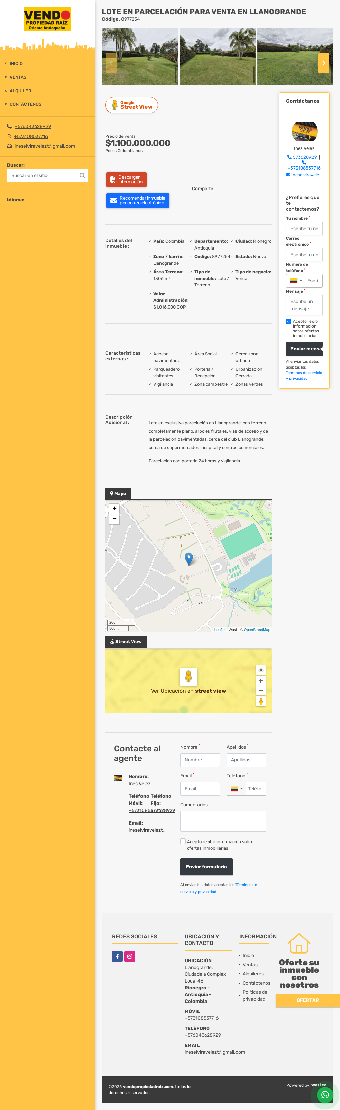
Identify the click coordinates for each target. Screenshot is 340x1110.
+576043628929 (33, 127)
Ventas (18, 77)
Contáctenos (25, 104)
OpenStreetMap (257, 630)
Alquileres (253, 974)
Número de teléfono (297, 267)
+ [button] (114, 509)
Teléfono (237, 775)
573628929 (163, 810)
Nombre (190, 747)
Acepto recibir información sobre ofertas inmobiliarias (220, 845)
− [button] (114, 519)
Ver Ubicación (169, 691)
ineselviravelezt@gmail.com (45, 146)
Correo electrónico (298, 241)
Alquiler (20, 90)
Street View (133, 105)
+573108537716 (31, 136)
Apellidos (238, 747)
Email (187, 775)
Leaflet (220, 630)
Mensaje (295, 291)
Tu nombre (298, 218)
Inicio (16, 63)
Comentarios (194, 805)
